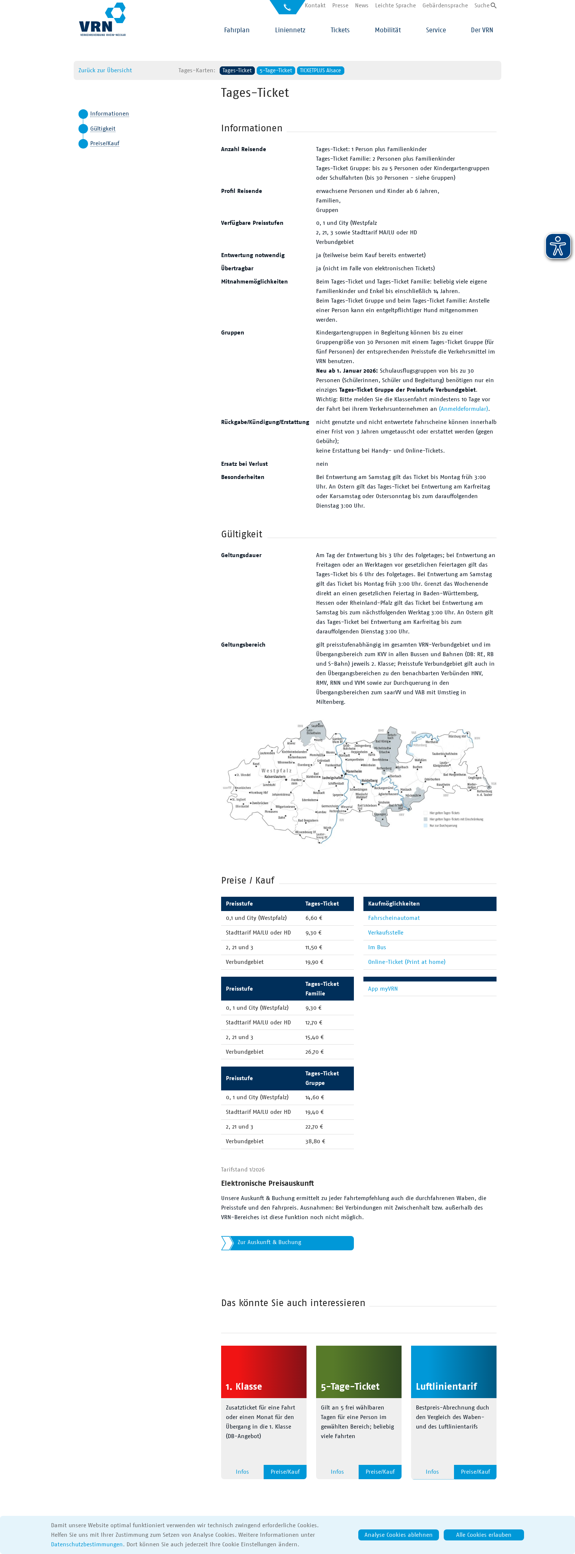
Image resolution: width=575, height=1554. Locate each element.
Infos (242, 1472)
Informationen (109, 114)
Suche (482, 5)
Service (436, 30)
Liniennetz (290, 30)
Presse (340, 5)
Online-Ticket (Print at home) (407, 962)
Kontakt (315, 5)
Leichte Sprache (395, 5)
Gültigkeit (103, 129)
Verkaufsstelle (385, 933)
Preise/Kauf (104, 143)
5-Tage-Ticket (276, 70)
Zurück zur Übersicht (105, 70)
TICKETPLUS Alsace (320, 70)
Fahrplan (237, 30)
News (362, 5)
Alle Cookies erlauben (484, 1535)
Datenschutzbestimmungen (87, 1544)
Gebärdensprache (445, 5)
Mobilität (388, 30)
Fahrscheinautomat (394, 918)
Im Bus (377, 947)
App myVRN (383, 989)
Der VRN (482, 30)
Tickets (340, 30)
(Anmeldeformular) (463, 409)
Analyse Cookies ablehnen (399, 1535)
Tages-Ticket (237, 70)
